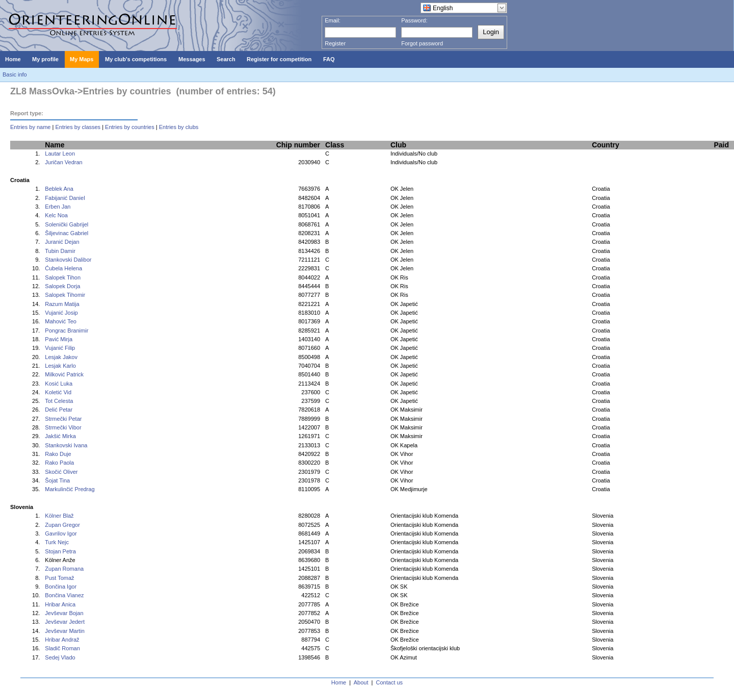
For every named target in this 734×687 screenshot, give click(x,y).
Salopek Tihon (63, 277)
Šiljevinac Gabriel (66, 233)
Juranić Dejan (62, 242)
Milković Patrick (64, 374)
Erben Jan (57, 206)
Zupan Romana (64, 569)
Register (335, 43)
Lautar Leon (60, 153)
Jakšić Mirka (60, 436)
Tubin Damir (60, 251)
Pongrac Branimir (66, 330)
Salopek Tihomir (65, 295)
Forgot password (422, 43)
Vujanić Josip (61, 313)
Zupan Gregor (62, 525)
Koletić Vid (58, 392)
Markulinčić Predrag (69, 489)
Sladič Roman (62, 648)
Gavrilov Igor (60, 533)
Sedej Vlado (60, 657)
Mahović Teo (60, 321)
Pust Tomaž (59, 578)
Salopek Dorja (62, 286)
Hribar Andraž (62, 640)
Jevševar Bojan (64, 613)
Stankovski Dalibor (68, 260)
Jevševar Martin (65, 631)
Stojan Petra (60, 551)
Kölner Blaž (59, 516)
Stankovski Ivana (66, 445)
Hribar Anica (60, 604)
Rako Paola (59, 463)
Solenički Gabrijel (66, 224)
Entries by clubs (179, 127)
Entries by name (30, 127)
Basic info (15, 74)
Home (338, 682)
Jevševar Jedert (65, 622)
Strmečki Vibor (63, 427)
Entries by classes (77, 127)
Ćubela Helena (63, 268)
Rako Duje (58, 454)
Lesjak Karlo (60, 366)
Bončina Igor (60, 586)
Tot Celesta (59, 401)
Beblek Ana (59, 189)
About (361, 682)
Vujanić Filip (60, 348)
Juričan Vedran (63, 162)
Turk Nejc (57, 542)
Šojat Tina (57, 480)
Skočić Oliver (61, 472)
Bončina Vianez (64, 595)
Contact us (389, 682)
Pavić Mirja (58, 339)
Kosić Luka (58, 383)
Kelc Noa (56, 215)
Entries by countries (129, 127)
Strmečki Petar (63, 419)
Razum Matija (62, 304)
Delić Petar (58, 409)
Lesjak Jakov (61, 357)
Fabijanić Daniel (65, 198)
